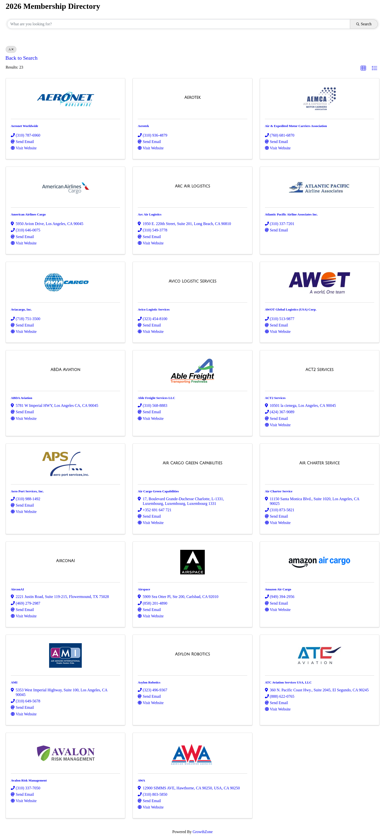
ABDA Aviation (21, 398)
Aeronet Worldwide (24, 126)
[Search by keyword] (178, 24)
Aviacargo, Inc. (21, 309)
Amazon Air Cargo (278, 589)
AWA (141, 780)
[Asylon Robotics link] (192, 654)
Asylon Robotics (149, 682)
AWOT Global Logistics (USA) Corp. (290, 309)
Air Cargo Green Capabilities (158, 491)
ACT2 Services (275, 398)
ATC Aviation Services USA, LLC (288, 682)
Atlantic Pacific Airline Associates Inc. (291, 214)
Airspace (144, 589)
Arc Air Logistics (149, 214)
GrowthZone (202, 832)
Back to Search (21, 58)
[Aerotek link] (192, 97)
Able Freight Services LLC (156, 398)
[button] (363, 68)
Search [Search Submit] (363, 24)
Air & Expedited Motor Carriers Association (296, 126)
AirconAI (17, 589)
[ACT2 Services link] (319, 369)
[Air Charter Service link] (319, 463)
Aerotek (143, 126)
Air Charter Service (278, 491)
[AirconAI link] (65, 560)
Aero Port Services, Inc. (27, 491)
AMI (14, 682)
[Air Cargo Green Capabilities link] (192, 463)
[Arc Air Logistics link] (192, 186)
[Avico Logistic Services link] (192, 281)
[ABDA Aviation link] (65, 369)
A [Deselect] (11, 49)
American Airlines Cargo (28, 214)
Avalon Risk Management (29, 780)
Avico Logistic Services (153, 309)
